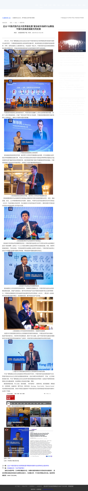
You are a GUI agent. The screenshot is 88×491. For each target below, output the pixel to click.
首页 (36, 7)
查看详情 (22, 22)
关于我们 (17, 485)
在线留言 (39, 485)
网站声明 (24, 485)
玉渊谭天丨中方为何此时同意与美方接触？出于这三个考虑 (72, 99)
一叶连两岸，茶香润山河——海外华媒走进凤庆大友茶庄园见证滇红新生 (72, 90)
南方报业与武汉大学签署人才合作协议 (68, 108)
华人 (58, 7)
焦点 (41, 6)
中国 (50, 7)
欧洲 (45, 7)
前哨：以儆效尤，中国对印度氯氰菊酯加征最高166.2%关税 (72, 101)
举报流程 (70, 485)
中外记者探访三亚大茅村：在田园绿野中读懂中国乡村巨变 (72, 76)
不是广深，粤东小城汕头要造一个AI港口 (69, 85)
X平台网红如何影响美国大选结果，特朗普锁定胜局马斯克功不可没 (72, 110)
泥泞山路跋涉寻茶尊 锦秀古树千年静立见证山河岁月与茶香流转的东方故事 (72, 74)
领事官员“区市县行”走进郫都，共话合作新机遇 (72, 56)
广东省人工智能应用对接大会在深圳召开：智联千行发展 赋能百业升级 (72, 81)
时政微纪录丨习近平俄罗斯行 (15, 468)
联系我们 (32, 485)
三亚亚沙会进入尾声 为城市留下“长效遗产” (70, 79)
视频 (84, 7)
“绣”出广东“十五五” (64, 83)
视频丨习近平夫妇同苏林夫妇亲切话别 (70, 61)
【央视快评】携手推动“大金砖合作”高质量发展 (71, 112)
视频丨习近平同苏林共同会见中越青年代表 (71, 64)
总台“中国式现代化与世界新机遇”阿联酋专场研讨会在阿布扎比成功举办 (28, 465)
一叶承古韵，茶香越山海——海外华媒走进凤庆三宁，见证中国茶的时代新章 (72, 87)
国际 (54, 7)
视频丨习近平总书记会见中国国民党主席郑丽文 (72, 66)
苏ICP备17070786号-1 (48, 488)
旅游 (67, 7)
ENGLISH (74, 6)
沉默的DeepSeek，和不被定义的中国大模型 (24, 17)
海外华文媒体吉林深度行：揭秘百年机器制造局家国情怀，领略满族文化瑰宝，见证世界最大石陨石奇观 (72, 115)
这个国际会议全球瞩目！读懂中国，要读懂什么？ (71, 106)
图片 (79, 7)
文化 (63, 7)
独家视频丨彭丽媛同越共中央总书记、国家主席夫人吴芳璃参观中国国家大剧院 (73, 59)
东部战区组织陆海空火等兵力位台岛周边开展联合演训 (72, 104)
